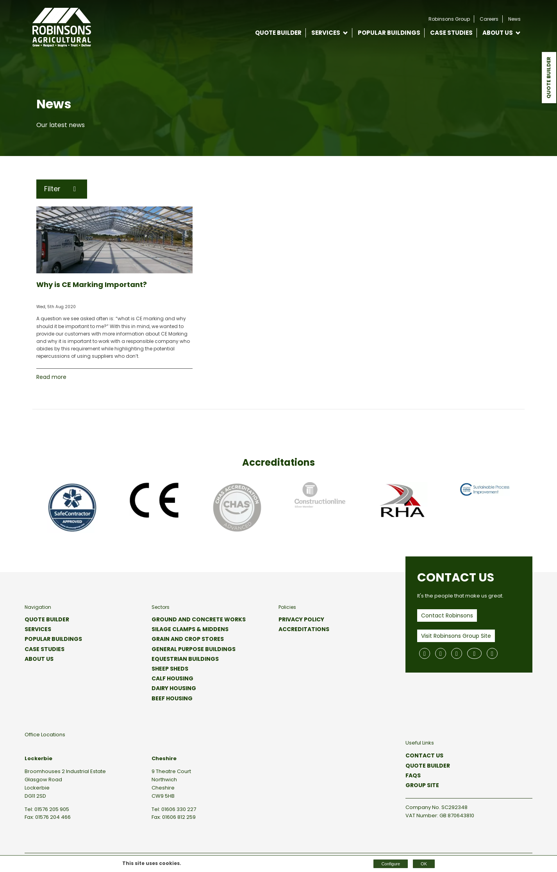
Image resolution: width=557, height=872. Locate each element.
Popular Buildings (389, 33)
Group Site (422, 785)
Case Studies (451, 33)
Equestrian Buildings (185, 659)
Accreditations (303, 629)
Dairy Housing (174, 688)
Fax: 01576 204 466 (48, 817)
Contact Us (424, 755)
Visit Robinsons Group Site (456, 636)
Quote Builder (548, 78)
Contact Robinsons (447, 615)
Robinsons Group (449, 19)
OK (424, 863)
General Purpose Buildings (194, 649)
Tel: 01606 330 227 (174, 809)
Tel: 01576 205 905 (47, 809)
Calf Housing (172, 678)
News (514, 19)
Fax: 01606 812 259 (174, 817)
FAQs (413, 775)
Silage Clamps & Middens (190, 629)
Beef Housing (172, 698)
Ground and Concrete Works (199, 619)
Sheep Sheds (170, 669)
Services (325, 33)
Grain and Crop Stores (188, 639)
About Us (497, 33)
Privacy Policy (301, 619)
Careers (489, 19)
